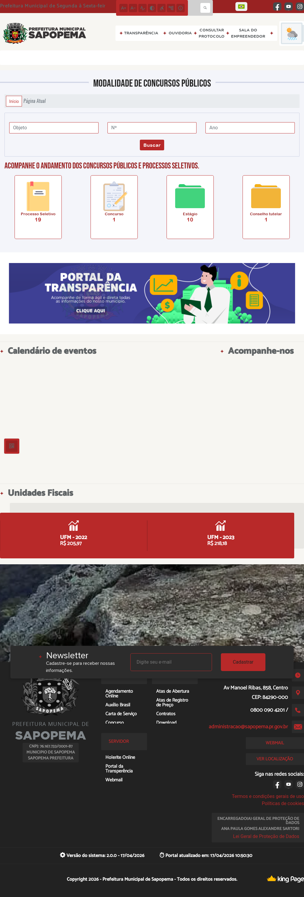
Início (14, 101)
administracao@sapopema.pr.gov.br (248, 726)
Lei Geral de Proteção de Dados (266, 836)
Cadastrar (243, 662)
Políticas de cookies (283, 803)
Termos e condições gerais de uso (268, 796)
